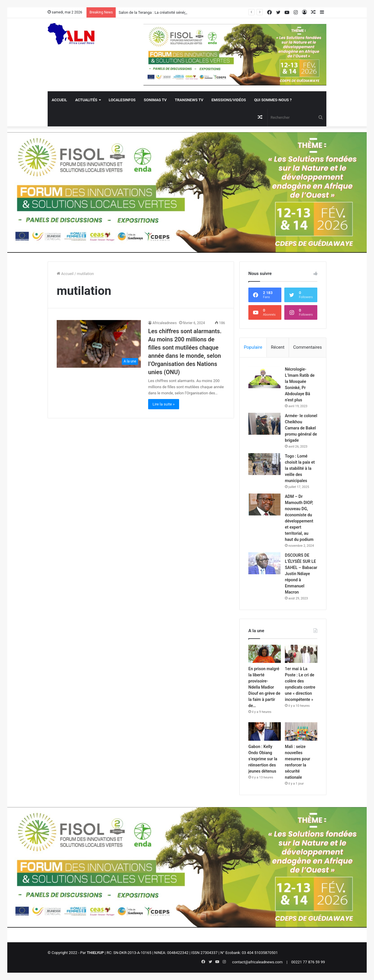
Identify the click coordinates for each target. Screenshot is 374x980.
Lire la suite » (164, 404)
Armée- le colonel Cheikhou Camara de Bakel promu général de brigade (301, 428)
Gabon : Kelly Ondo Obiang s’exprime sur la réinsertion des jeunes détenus (262, 758)
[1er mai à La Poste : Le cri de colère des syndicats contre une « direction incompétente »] (301, 654)
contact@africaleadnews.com (257, 962)
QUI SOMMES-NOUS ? (273, 100)
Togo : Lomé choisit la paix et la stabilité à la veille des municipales (300, 468)
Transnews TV (189, 100)
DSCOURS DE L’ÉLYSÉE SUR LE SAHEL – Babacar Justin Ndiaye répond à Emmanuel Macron (301, 573)
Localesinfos (122, 100)
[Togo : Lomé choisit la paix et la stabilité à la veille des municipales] (264, 464)
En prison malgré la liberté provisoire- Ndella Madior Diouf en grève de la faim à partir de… (264, 687)
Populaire (253, 347)
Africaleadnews (165, 323)
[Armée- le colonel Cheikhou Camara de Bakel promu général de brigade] (264, 424)
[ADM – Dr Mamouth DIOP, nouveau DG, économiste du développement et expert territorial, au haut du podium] (264, 504)
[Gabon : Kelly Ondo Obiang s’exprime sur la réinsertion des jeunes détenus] (264, 731)
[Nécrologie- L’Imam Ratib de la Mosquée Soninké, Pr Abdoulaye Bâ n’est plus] (264, 377)
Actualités (86, 100)
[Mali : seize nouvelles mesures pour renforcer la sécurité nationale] (301, 731)
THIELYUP (95, 952)
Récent (277, 347)
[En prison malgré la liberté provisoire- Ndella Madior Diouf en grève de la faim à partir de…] (264, 654)
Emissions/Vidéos (229, 100)
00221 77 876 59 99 (308, 962)
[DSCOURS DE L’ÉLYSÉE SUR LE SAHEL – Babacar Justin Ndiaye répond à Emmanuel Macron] (264, 563)
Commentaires (307, 347)
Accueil (59, 100)
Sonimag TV (155, 100)
